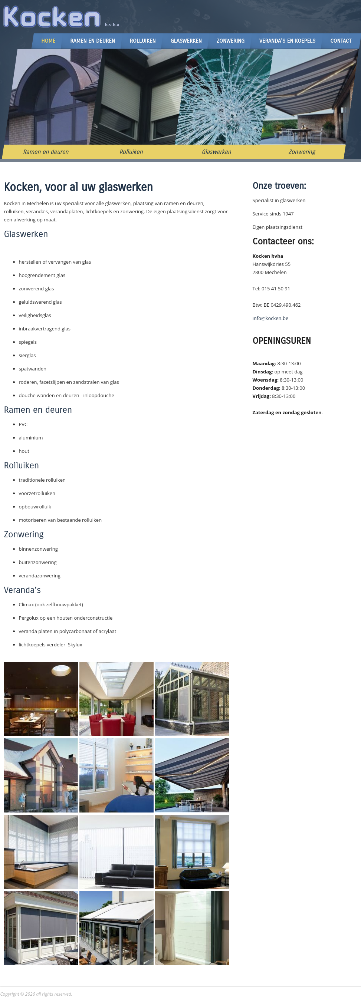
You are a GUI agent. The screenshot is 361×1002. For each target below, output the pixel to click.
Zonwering (231, 40)
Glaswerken (185, 40)
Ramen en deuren (45, 151)
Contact (340, 40)
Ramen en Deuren (92, 40)
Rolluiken (143, 40)
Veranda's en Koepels (287, 40)
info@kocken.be (271, 318)
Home (48, 40)
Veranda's (22, 590)
